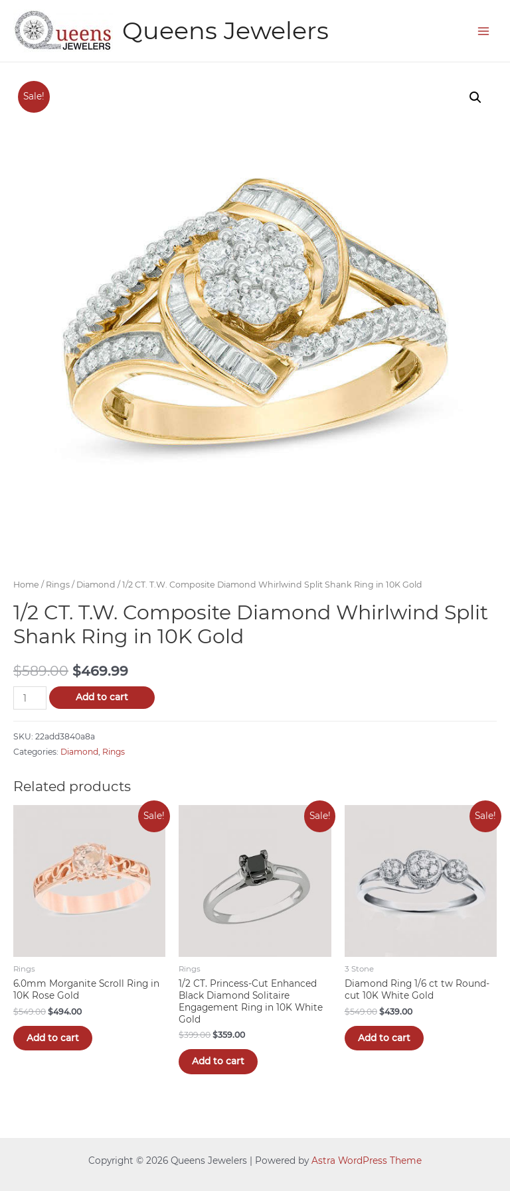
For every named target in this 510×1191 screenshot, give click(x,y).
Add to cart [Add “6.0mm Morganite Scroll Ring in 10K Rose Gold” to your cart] (53, 1038)
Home (26, 585)
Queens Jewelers (225, 30)
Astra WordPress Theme (366, 1160)
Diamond (96, 585)
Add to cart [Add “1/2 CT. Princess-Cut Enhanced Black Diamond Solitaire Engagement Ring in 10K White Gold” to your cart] (218, 1061)
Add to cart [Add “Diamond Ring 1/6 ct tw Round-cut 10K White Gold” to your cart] (384, 1038)
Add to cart (102, 697)
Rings (58, 585)
